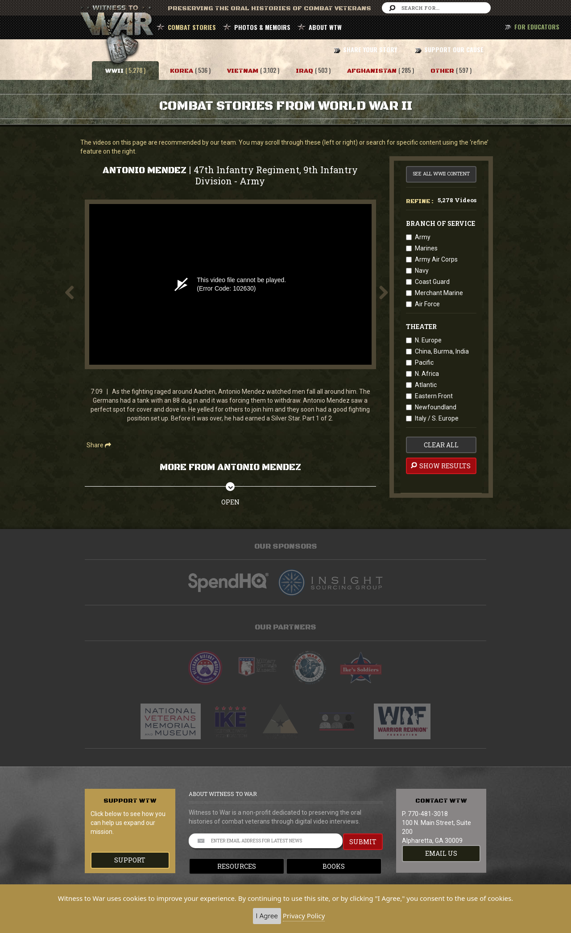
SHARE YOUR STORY (370, 49)
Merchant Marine (439, 292)
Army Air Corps (436, 259)
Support (129, 860)
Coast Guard (432, 281)
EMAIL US (441, 853)
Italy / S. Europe (437, 418)
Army (422, 237)
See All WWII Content (441, 173)
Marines (426, 248)
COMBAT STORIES (192, 27)
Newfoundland (435, 407)
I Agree (267, 916)
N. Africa (427, 373)
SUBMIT (363, 841)
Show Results (440, 465)
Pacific (424, 362)
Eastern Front (434, 396)
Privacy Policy (304, 915)
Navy (422, 270)
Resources (236, 866)
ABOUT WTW (325, 27)
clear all (441, 445)
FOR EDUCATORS (536, 26)
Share (99, 445)
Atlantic (426, 384)
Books (334, 866)
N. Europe (428, 340)
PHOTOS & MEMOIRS (262, 27)
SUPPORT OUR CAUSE (454, 49)
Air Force (427, 304)
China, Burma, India (442, 351)
